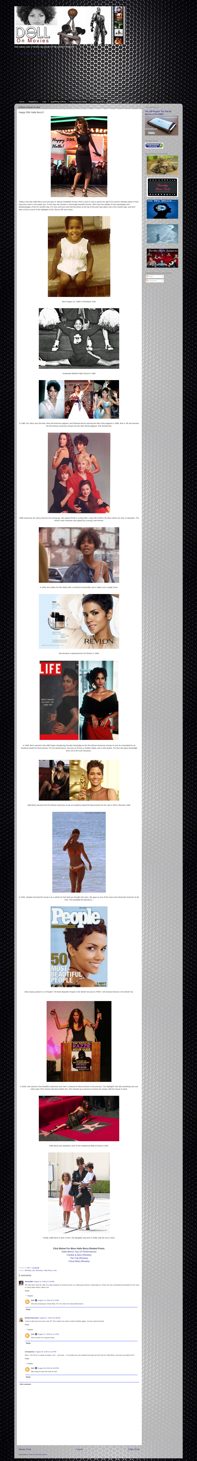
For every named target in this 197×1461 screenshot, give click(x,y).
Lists (44, 101)
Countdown (41, 53)
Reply (27, 1291)
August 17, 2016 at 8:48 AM (49, 1318)
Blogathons (33, 101)
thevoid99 (29, 1281)
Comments (151, 281)
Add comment (25, 1384)
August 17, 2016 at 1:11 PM (48, 1334)
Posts (149, 276)
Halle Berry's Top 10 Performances (79, 1251)
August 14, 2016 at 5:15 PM (48, 1300)
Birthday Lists (30, 1270)
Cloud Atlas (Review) (78, 1261)
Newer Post (25, 1449)
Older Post (133, 1449)
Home (21, 101)
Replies (30, 1296)
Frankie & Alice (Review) (79, 1255)
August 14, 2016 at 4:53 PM (44, 1281)
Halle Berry (48, 1270)
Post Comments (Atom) (38, 1454)
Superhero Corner (58, 101)
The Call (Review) (79, 1258)
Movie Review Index (78, 101)
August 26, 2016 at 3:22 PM (45, 1352)
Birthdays (39, 1270)
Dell (32, 1300)
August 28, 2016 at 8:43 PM (48, 1368)
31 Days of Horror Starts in (27, 53)
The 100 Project (98, 101)
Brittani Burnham (32, 1318)
